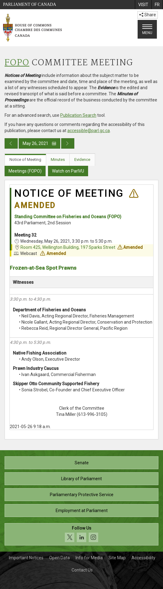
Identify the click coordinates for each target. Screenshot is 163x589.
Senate (82, 462)
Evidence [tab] (82, 159)
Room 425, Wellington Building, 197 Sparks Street (67, 247)
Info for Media (89, 557)
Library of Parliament (81, 478)
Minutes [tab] (58, 159)
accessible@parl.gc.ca (88, 130)
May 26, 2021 (39, 143)
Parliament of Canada (29, 4)
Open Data (59, 557)
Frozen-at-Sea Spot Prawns (43, 268)
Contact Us (82, 570)
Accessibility (143, 557)
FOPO (17, 63)
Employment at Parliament (82, 510)
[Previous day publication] (11, 143)
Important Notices (26, 557)
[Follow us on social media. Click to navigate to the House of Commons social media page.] (81, 534)
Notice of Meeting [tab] (25, 159)
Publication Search (78, 115)
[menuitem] (143, 4)
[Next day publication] (67, 143)
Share (147, 14)
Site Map (117, 557)
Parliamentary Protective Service (81, 494)
